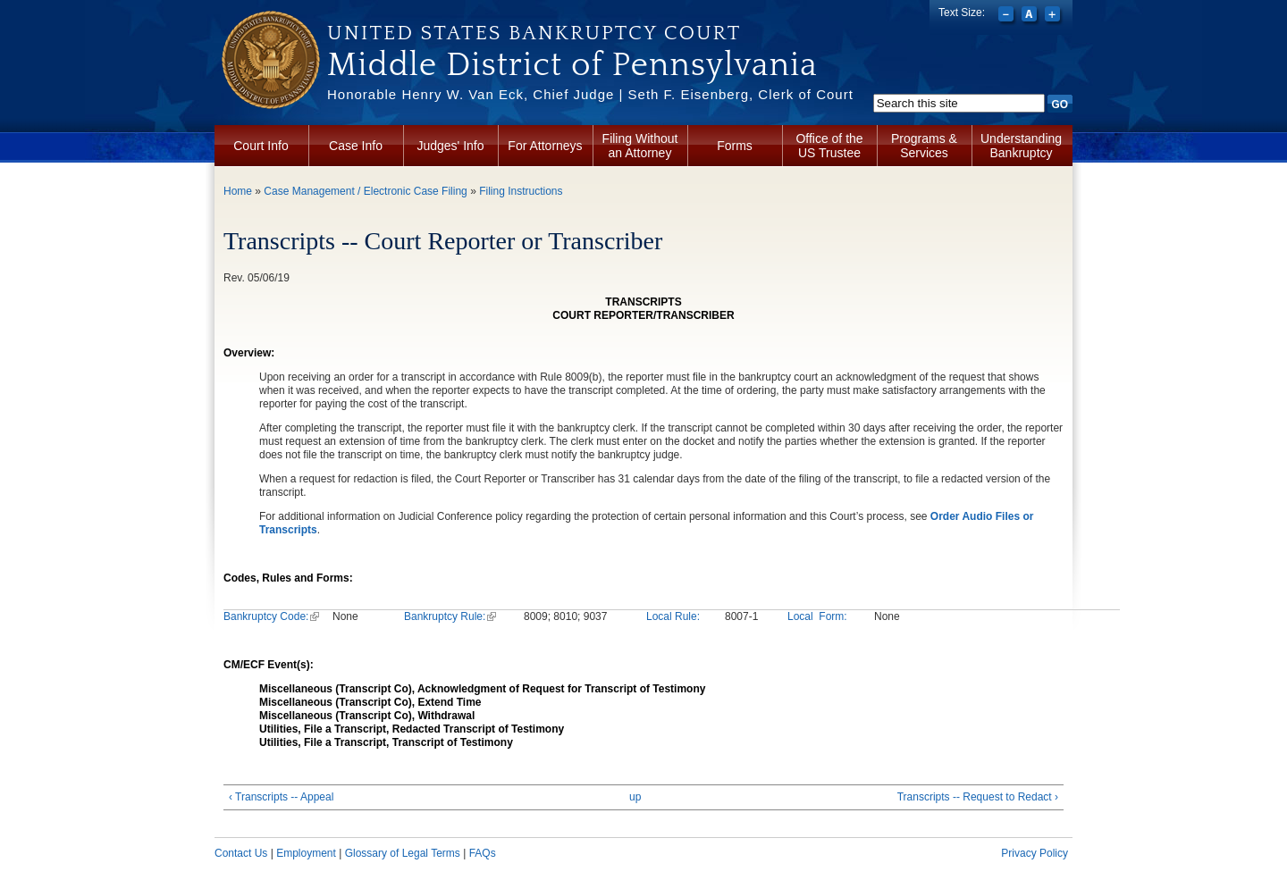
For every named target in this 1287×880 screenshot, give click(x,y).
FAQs (482, 853)
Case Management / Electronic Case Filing (365, 191)
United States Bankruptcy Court (534, 33)
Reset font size (1031, 16)
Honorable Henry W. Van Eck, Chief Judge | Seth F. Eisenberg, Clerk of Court (590, 94)
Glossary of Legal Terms (402, 853)
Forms (735, 145)
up (635, 797)
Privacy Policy (1034, 853)
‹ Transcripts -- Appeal (281, 797)
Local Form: (817, 616)
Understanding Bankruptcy (1021, 145)
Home (237, 191)
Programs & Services (924, 145)
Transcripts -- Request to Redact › (977, 797)
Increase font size (1054, 16)
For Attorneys (545, 145)
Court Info (260, 145)
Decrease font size (1007, 16)
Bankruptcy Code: (271, 616)
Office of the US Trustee (828, 145)
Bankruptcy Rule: (450, 616)
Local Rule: (673, 616)
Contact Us (240, 853)
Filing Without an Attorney (640, 145)
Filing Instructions (520, 191)
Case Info (356, 145)
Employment (306, 853)
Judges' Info (450, 145)
